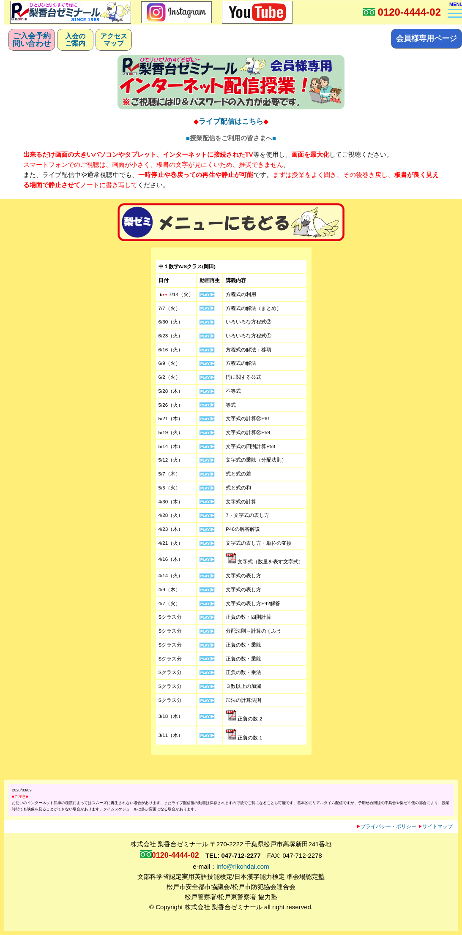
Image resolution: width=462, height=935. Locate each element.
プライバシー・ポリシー (386, 826)
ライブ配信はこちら (231, 121)
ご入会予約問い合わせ (32, 39)
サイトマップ (436, 826)
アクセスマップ (113, 40)
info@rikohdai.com (242, 866)
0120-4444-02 (409, 12)
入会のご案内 (75, 40)
